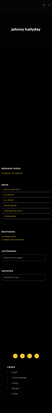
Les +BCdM (8, 200)
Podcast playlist (10, 205)
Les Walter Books (9, 236)
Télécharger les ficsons (13, 211)
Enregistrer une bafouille (12, 173)
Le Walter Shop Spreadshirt (13, 239)
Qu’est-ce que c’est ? (12, 189)
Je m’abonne (9, 194)
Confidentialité (10, 216)
